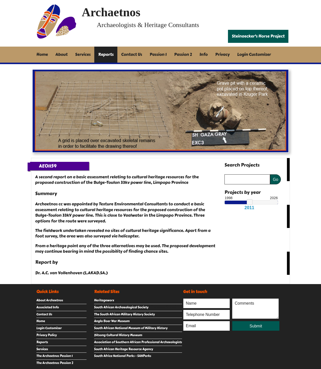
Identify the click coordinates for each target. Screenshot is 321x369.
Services (83, 54)
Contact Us (131, 54)
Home (42, 54)
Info (204, 54)
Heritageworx (104, 300)
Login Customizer (254, 54)
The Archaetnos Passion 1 (54, 356)
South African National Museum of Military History (131, 328)
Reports (106, 54)
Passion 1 (158, 54)
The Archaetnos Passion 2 (54, 363)
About (61, 54)
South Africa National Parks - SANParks (122, 356)
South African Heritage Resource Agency (123, 349)
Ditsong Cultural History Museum (118, 335)
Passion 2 (183, 54)
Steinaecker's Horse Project (258, 36)
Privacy (222, 54)
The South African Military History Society (124, 314)
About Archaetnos (49, 300)
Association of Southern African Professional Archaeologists (138, 342)
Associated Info (47, 307)
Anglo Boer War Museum (112, 321)
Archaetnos (111, 12)
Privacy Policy (46, 335)
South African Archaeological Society (121, 307)
